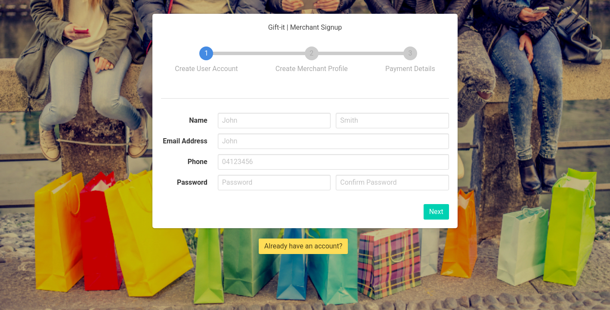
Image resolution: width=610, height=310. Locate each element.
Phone (197, 162)
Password (192, 182)
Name (198, 120)
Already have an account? (303, 246)
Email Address (185, 141)
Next (436, 212)
